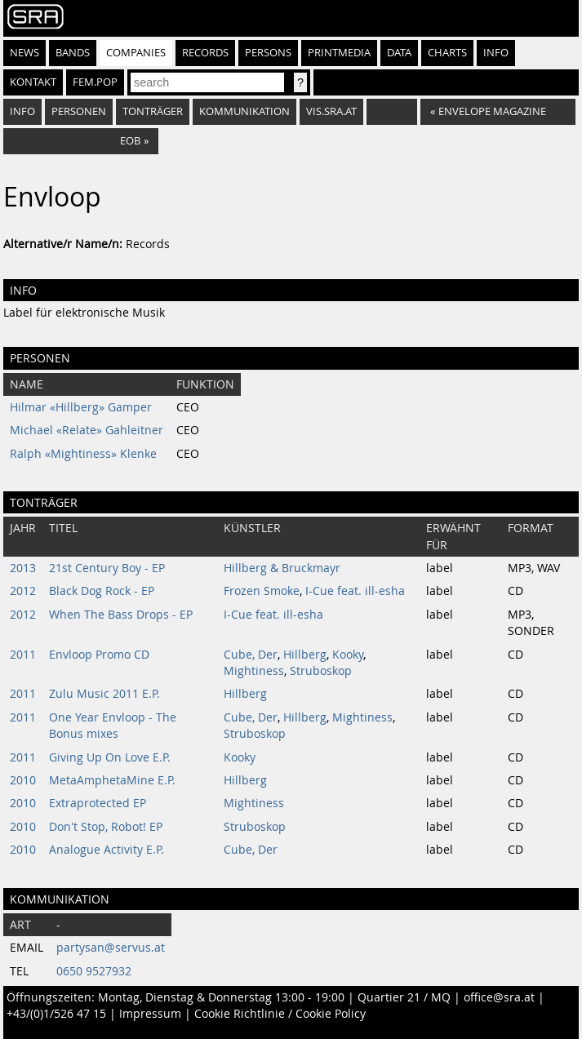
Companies (136, 53)
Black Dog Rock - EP (101, 591)
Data (399, 53)
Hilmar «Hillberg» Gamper (81, 407)
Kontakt (33, 82)
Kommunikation (244, 111)
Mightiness (254, 671)
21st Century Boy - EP (107, 568)
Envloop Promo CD (99, 654)
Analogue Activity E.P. (106, 849)
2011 (23, 654)
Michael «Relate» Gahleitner (86, 430)
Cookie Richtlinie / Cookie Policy (280, 1013)
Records (205, 53)
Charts (447, 53)
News (24, 53)
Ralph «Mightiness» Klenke (83, 453)
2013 (23, 568)
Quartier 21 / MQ (404, 997)
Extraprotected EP (97, 803)
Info (496, 53)
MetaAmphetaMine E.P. (112, 780)
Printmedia (339, 53)
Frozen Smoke (262, 591)
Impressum (150, 1013)
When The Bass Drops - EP (121, 614)
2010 (23, 780)
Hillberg (305, 654)
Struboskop (321, 671)
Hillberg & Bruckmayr (282, 568)
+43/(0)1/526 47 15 (56, 1013)
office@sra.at (499, 997)
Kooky (347, 654)
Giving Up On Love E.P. (110, 757)
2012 (23, 591)
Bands (73, 53)
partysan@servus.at (110, 947)
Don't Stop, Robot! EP (105, 826)
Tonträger (152, 111)
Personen (78, 111)
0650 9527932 (93, 971)
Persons (268, 53)
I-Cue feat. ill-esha (355, 591)
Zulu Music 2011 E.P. (104, 693)
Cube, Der (251, 654)
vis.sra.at (331, 111)
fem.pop (95, 82)
